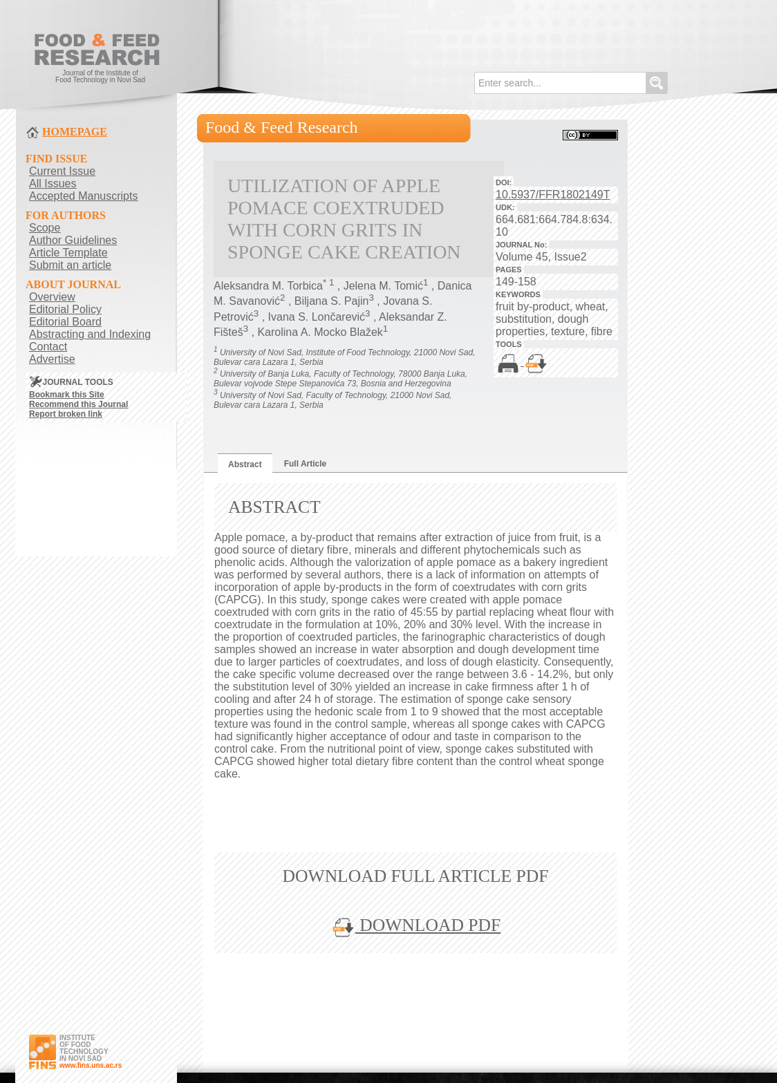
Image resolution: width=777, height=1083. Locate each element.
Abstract (245, 464)
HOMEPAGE (74, 132)
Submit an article (70, 265)
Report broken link (65, 414)
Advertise (52, 359)
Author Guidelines (73, 240)
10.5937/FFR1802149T (553, 194)
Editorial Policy (65, 309)
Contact (48, 346)
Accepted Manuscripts (83, 196)
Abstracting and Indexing (90, 334)
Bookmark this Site (66, 394)
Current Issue (62, 171)
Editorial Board (65, 322)
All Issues (52, 183)
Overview (52, 297)
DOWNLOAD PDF (415, 925)
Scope (44, 228)
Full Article (305, 464)
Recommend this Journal (78, 404)
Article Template (68, 252)
